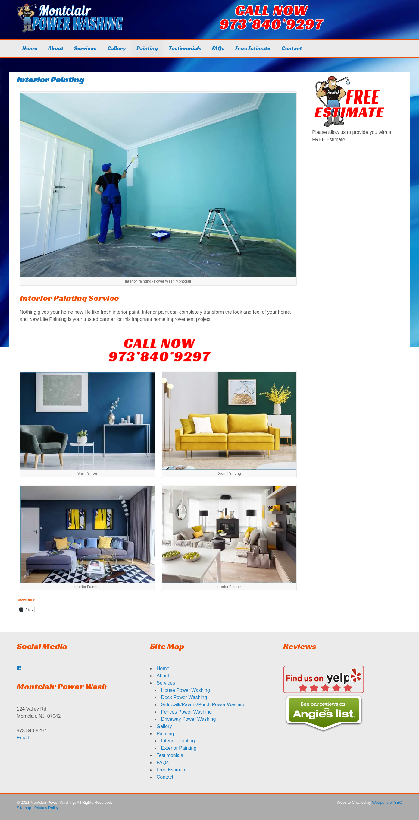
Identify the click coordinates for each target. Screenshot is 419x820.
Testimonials (185, 48)
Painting (147, 48)
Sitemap (24, 808)
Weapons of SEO (387, 802)
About (55, 48)
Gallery (116, 48)
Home (29, 48)
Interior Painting (178, 740)
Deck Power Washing (184, 697)
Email (23, 737)
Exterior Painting (178, 748)
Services (85, 48)
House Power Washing (185, 690)
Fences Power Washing (186, 711)
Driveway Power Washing (188, 719)
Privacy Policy (46, 808)
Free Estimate (252, 48)
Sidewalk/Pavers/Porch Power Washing (203, 704)
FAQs (218, 48)
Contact (291, 48)
